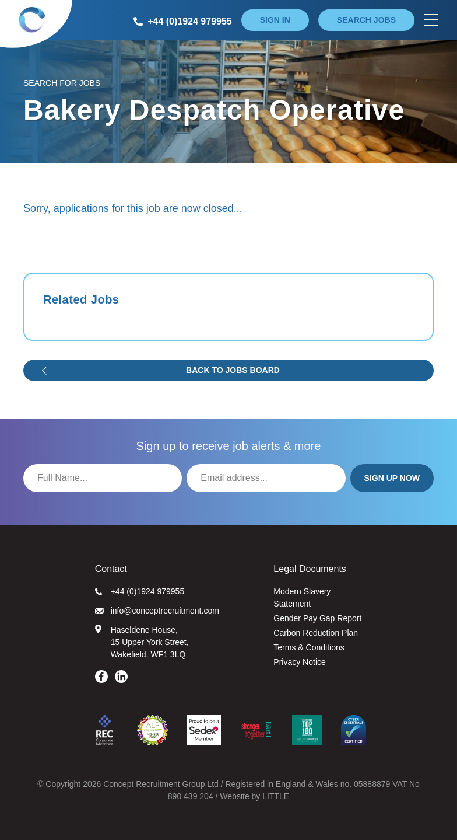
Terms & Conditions (308, 647)
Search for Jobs (61, 83)
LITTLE (275, 796)
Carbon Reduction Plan (315, 632)
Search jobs (366, 20)
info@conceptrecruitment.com (157, 610)
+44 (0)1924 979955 (140, 591)
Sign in (275, 20)
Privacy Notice (299, 662)
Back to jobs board (233, 370)
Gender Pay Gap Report (317, 618)
